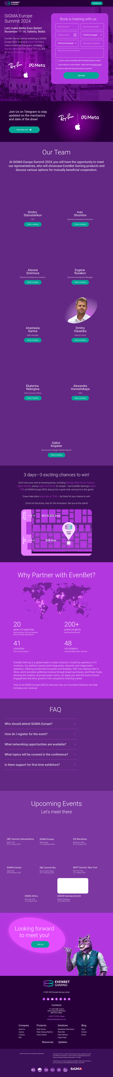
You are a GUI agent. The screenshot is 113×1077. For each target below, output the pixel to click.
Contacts (22, 1035)
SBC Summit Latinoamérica (20, 839)
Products (41, 1025)
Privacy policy (33, 1053)
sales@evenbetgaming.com (56, 1019)
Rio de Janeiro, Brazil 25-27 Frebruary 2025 (47, 872)
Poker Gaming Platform (45, 1032)
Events (83, 1035)
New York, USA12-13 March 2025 (79, 872)
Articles (84, 1032)
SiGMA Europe (47, 839)
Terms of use (23, 1053)
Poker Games (41, 1029)
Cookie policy (41, 1053)
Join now (81, 75)
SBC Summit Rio (48, 867)
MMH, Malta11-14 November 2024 (47, 843)
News (83, 1029)
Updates (62, 1042)
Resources (47, 1042)
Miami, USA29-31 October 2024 (13, 843)
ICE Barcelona (80, 839)
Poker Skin (61, 1032)
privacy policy (96, 65)
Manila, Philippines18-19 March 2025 (63, 900)
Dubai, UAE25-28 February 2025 (14, 872)
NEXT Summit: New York (85, 867)
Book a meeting (32, 224)
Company (24, 1025)
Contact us (96, 3)
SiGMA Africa (31, 896)
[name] (67, 26)
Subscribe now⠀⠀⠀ (24, 130)
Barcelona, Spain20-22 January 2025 (80, 843)
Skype (62, 1016)
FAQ (20, 1037)
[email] (92, 26)
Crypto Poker (62, 1037)
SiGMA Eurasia (14, 867)
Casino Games (42, 1035)
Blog (83, 1025)
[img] (22, 829)
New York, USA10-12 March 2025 (31, 900)
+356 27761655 (53, 1016)
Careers (21, 1032)
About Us (22, 1029)
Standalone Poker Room (66, 1029)
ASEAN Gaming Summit (69, 896)
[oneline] (92, 43)
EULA (27, 1053)
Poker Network (63, 1035)
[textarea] (79, 53)
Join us (40, 944)
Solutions (63, 1025)
